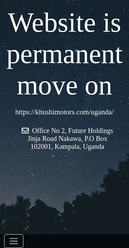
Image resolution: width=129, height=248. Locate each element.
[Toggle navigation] (13, 241)
